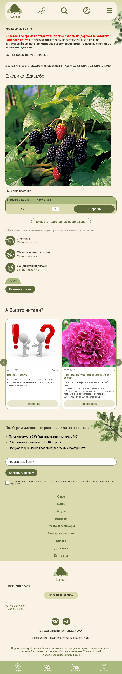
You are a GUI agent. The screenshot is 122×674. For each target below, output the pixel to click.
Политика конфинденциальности (70, 637)
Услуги (61, 511)
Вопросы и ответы (17, 375)
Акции (61, 504)
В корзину (94, 209)
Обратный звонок (61, 595)
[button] (3, 362)
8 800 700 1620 (17, 586)
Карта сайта (39, 637)
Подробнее (32, 404)
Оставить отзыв (20, 289)
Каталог (61, 518)
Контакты (61, 555)
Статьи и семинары (61, 526)
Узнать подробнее (28, 256)
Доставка (61, 548)
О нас (61, 496)
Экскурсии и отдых (61, 533)
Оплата (61, 541)
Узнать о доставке (28, 242)
